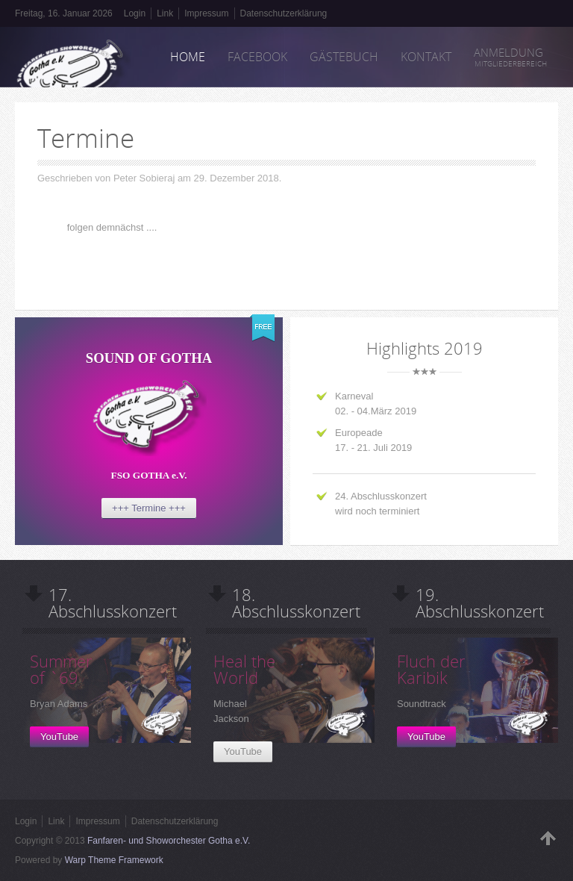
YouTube (59, 736)
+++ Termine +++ (149, 508)
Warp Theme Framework (114, 860)
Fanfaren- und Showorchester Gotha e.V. (168, 840)
